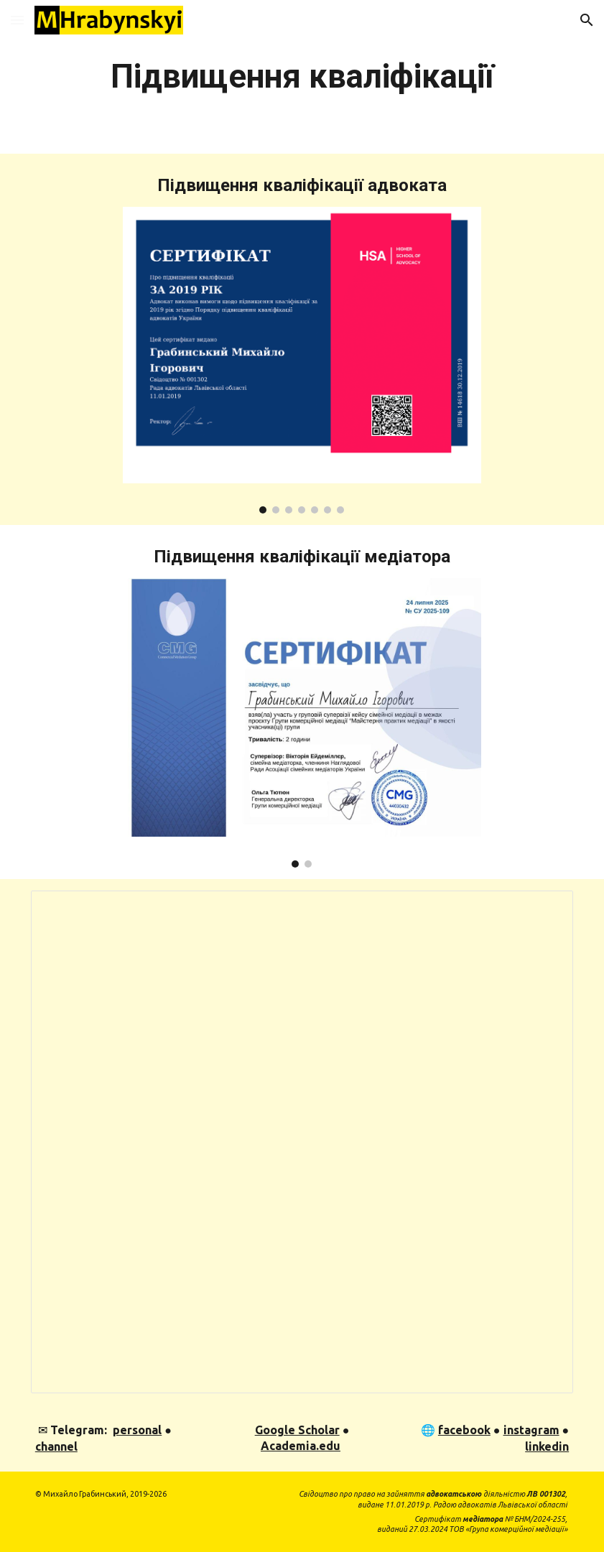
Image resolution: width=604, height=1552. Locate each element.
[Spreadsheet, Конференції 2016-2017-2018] (302, 1142)
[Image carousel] (301, 360)
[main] (302, 77)
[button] (17, 20)
